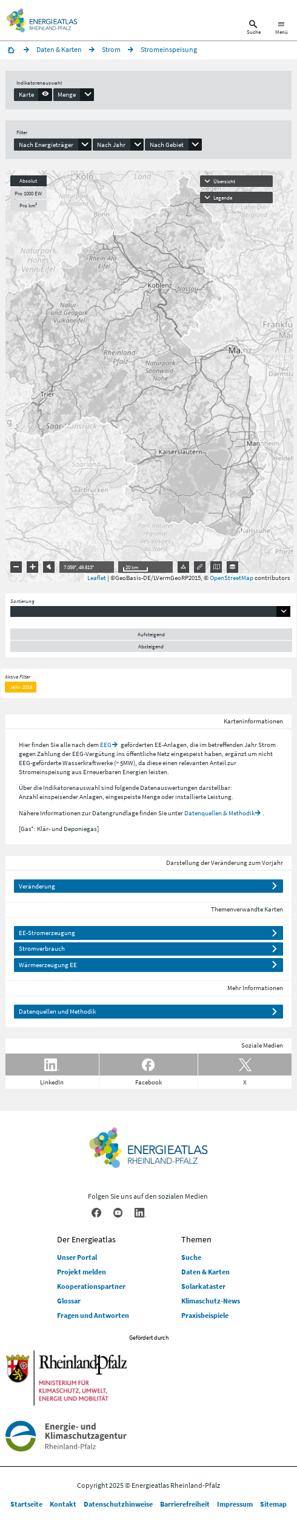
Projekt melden (81, 1271)
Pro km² (28, 205)
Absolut (28, 180)
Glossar (69, 1300)
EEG (106, 744)
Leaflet (96, 577)
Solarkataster (203, 1286)
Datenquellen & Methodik (219, 813)
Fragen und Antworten (93, 1315)
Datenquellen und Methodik (57, 1011)
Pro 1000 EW (28, 193)
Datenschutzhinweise (118, 1503)
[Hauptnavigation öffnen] (282, 29)
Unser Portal (77, 1257)
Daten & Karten (205, 1271)
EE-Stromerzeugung (47, 932)
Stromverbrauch (42, 948)
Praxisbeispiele (205, 1315)
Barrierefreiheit (185, 1503)
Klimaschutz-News (210, 1300)
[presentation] (33, 94)
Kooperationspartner (91, 1286)
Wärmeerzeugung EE (48, 964)
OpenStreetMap (231, 577)
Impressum (235, 1503)
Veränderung (37, 886)
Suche (191, 1257)
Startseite (26, 1503)
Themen (196, 1239)
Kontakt (63, 1503)
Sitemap (273, 1503)
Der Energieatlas (86, 1239)
